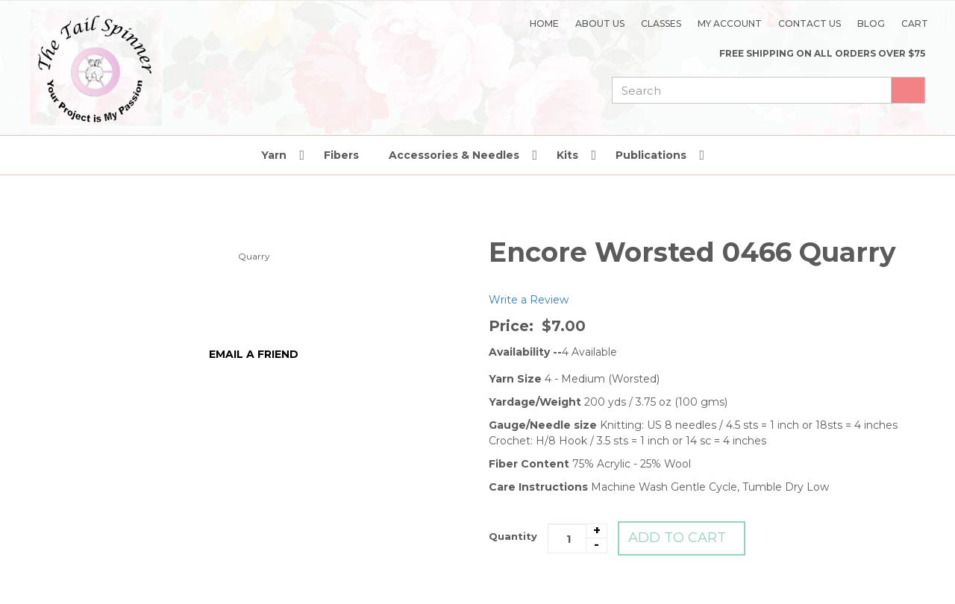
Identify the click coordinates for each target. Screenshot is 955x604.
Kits (567, 155)
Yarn (273, 155)
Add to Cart (677, 537)
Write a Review (529, 299)
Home (544, 23)
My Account (730, 23)
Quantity (513, 536)
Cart (914, 23)
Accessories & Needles (454, 155)
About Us (599, 23)
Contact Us (809, 23)
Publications (651, 155)
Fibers (341, 155)
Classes (661, 23)
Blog (871, 23)
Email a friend (253, 354)
